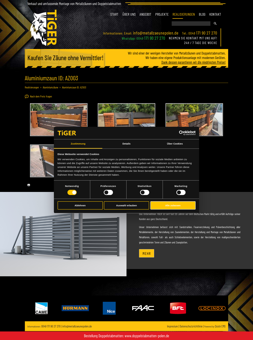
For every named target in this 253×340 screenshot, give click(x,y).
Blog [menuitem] (202, 14)
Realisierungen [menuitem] (183, 14)
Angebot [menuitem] (145, 14)
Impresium (172, 326)
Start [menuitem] (114, 14)
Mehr (146, 253)
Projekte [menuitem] (162, 14)
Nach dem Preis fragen (38, 96)
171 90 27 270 (206, 32)
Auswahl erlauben (126, 205)
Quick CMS (215, 326)
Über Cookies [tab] (175, 143)
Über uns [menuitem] (129, 14)
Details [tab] (126, 143)
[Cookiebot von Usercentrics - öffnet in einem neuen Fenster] (181, 132)
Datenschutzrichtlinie (191, 326)
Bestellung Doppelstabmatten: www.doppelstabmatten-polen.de (126, 335)
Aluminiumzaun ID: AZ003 (74, 87)
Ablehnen (80, 205)
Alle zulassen (173, 205)
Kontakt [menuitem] (215, 14)
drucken (27, 185)
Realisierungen (32, 87)
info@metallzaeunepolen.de (155, 32)
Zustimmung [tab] (78, 143)
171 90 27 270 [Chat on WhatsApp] (154, 37)
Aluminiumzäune (50, 87)
